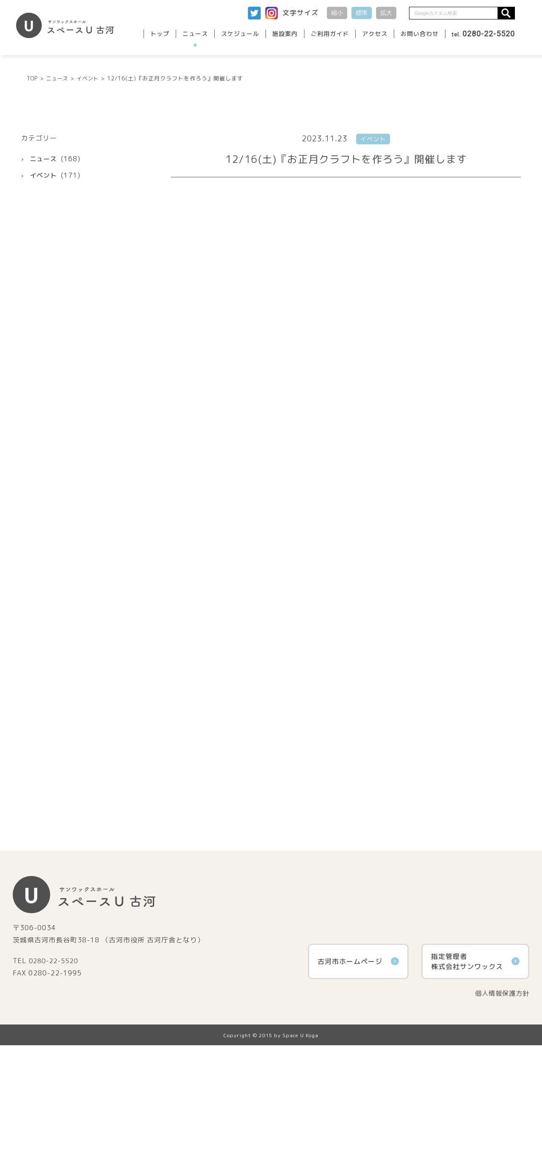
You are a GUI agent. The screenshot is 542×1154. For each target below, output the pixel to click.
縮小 (337, 12)
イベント (44, 283)
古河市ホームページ (358, 1069)
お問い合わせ (420, 34)
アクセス (374, 34)
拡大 (386, 12)
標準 (362, 12)
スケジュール (240, 34)
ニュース (195, 34)
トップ (159, 34)
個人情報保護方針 (500, 1101)
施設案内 (285, 34)
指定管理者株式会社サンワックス (475, 1069)
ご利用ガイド (330, 34)
